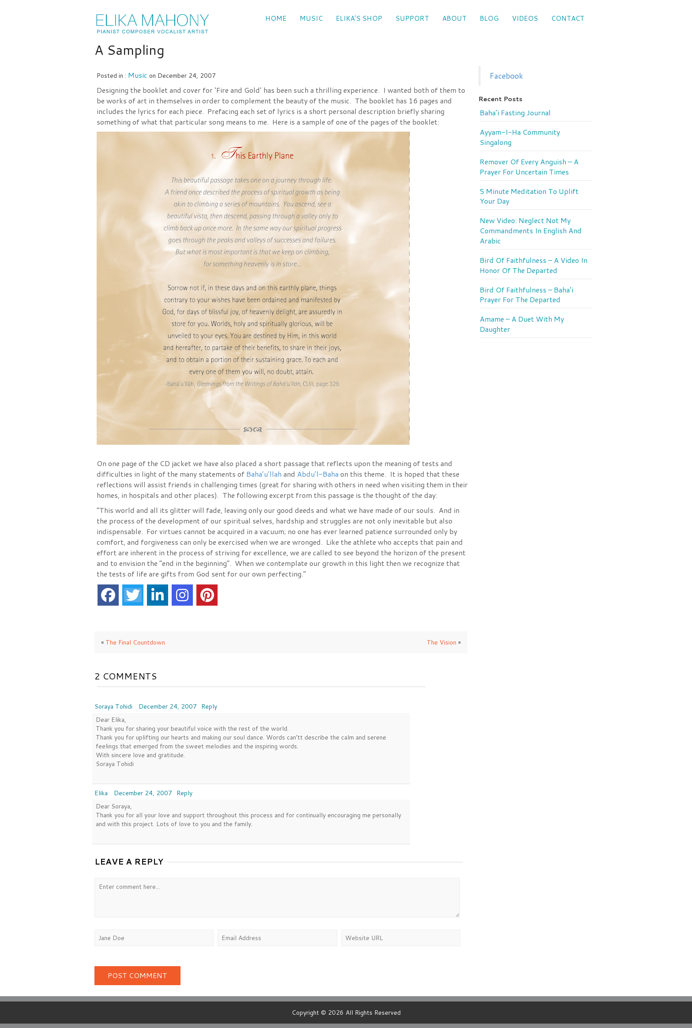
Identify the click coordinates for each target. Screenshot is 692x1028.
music (137, 75)
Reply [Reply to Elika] (184, 793)
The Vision (441, 642)
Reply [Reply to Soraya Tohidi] (209, 706)
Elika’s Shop (359, 18)
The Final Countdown (135, 642)
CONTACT (567, 18)
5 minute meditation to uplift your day (529, 196)
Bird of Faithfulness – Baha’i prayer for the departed (526, 295)
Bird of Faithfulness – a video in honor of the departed (533, 265)
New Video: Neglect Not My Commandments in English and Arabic (531, 231)
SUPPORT (412, 18)
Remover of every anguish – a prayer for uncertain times (529, 167)
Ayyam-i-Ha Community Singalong (520, 137)
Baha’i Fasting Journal (515, 113)
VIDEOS (525, 18)
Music (311, 18)
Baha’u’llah (264, 474)
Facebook (506, 75)
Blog (489, 18)
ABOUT (454, 18)
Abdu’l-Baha (317, 474)
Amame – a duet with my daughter (522, 324)
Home (275, 18)
